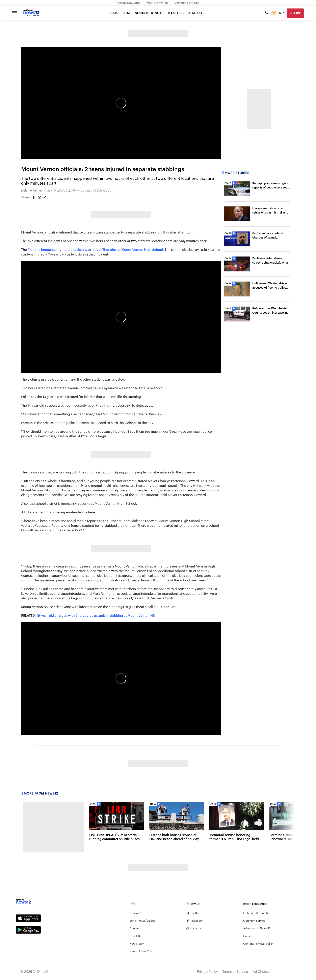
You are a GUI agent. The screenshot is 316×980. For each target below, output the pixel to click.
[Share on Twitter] (39, 197)
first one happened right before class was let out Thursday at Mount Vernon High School (95, 249)
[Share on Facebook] (33, 197)
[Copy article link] (45, 197)
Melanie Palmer (31, 190)
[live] (295, 13)
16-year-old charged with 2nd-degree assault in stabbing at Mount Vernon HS (95, 615)
